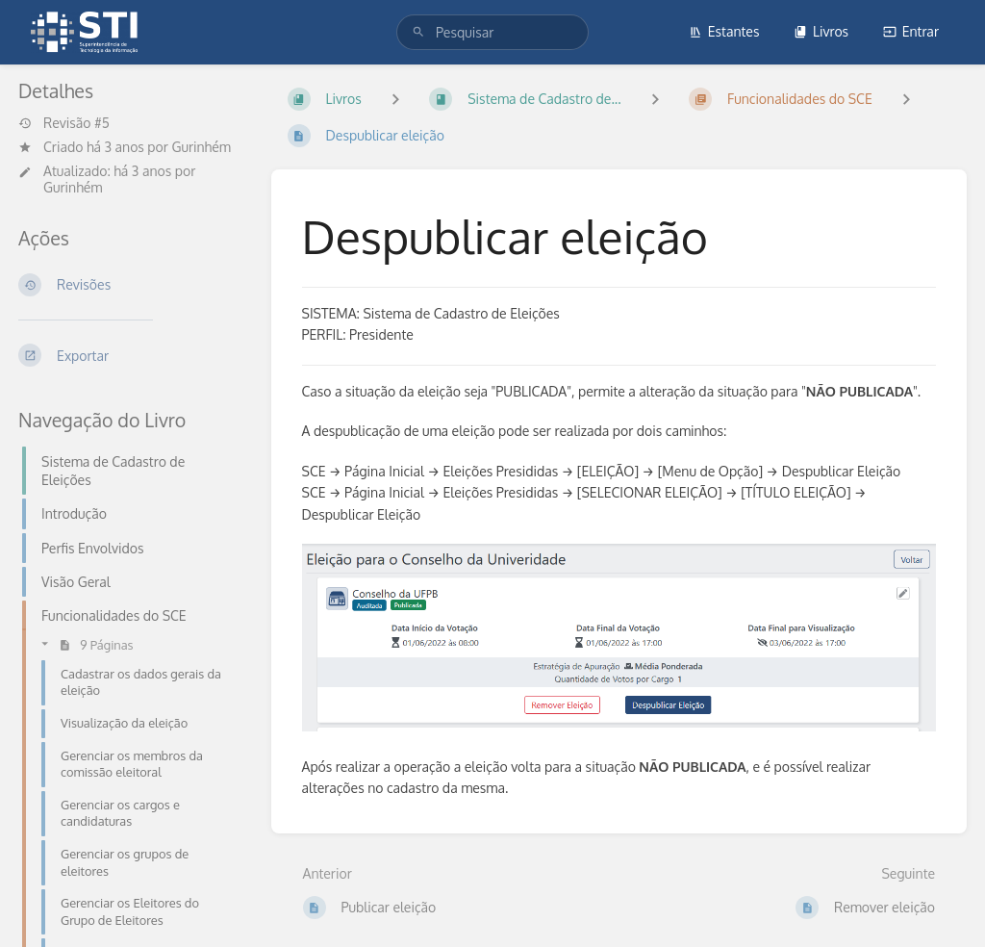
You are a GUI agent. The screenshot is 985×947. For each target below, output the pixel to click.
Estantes (724, 31)
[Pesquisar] (418, 32)
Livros (821, 31)
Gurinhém (201, 147)
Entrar (911, 31)
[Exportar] (129, 355)
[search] (492, 32)
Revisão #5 (64, 123)
